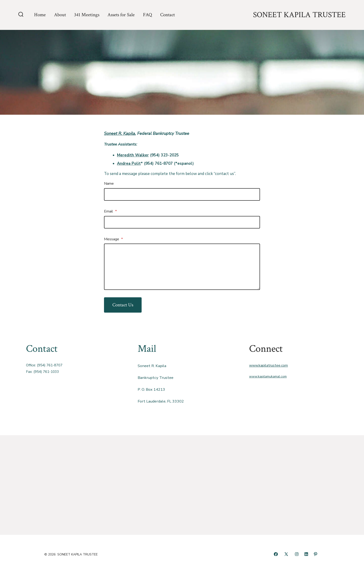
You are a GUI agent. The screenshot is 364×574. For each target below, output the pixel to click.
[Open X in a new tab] (286, 554)
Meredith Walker (133, 155)
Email (110, 211)
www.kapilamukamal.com (268, 376)
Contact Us (122, 305)
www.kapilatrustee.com (268, 365)
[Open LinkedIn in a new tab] (306, 554)
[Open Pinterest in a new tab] (315, 554)
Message (113, 239)
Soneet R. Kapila (119, 133)
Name (109, 183)
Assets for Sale (121, 15)
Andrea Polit (129, 163)
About (60, 15)
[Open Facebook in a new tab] (276, 554)
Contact (167, 15)
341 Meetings (86, 15)
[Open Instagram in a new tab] (296, 554)
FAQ (147, 15)
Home (40, 15)
